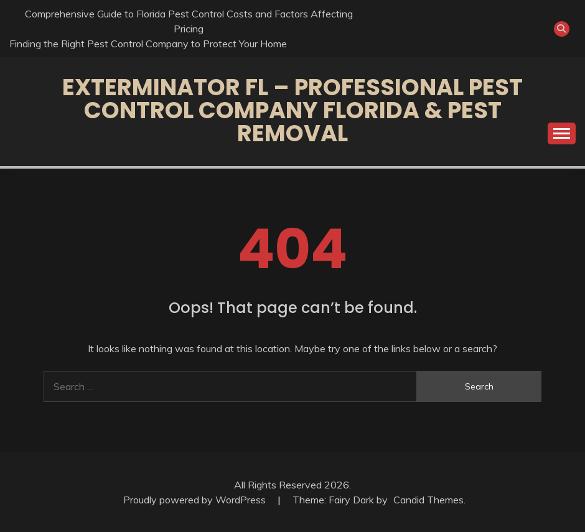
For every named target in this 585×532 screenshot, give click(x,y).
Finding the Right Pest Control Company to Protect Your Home (148, 43)
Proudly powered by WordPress (195, 499)
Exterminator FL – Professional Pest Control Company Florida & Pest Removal (292, 110)
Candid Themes (428, 499)
